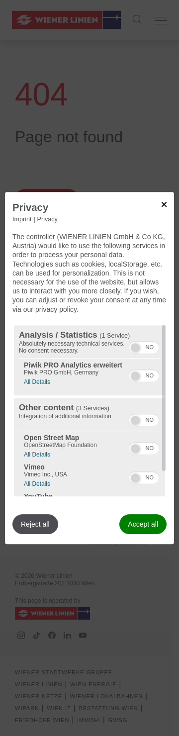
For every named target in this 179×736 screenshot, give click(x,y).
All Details (37, 380)
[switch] (144, 346)
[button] (135, 347)
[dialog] (89, 368)
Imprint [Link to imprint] (22, 219)
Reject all (35, 524)
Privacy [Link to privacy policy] (47, 219)
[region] (89, 411)
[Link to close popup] (164, 204)
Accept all (143, 524)
